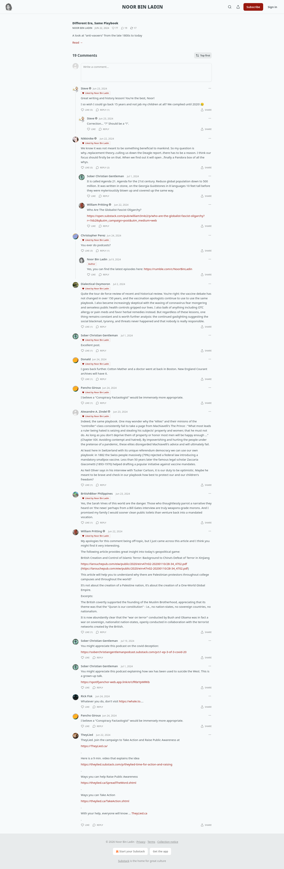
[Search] (230, 7)
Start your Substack (130, 851)
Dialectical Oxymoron (95, 284)
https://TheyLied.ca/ (94, 746)
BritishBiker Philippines (97, 493)
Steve (84, 88)
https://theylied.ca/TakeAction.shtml (105, 801)
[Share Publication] (238, 7)
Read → (77, 42)
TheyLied (87, 735)
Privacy (140, 842)
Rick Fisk (87, 696)
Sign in (272, 7)
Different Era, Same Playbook (95, 23)
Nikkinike (87, 138)
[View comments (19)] (124, 28)
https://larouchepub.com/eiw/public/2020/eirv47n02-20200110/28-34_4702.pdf (134, 564)
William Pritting (97, 204)
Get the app (160, 851)
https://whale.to (129, 701)
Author (91, 263)
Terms (151, 842)
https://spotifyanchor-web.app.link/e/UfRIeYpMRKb (115, 682)
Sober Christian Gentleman (105, 176)
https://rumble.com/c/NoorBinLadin (168, 269)
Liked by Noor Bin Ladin (95, 93)
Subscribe (253, 7)
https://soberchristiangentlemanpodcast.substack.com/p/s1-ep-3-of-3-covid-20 (134, 652)
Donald (86, 359)
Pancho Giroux (91, 387)
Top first (203, 55)
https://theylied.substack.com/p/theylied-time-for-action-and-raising (126, 764)
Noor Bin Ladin (82, 28)
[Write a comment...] (146, 72)
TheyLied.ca (139, 813)
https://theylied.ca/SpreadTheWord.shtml (108, 783)
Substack (123, 861)
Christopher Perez (93, 235)
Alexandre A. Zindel (94, 411)
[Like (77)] (115, 28)
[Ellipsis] (210, 88)
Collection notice (167, 842)
